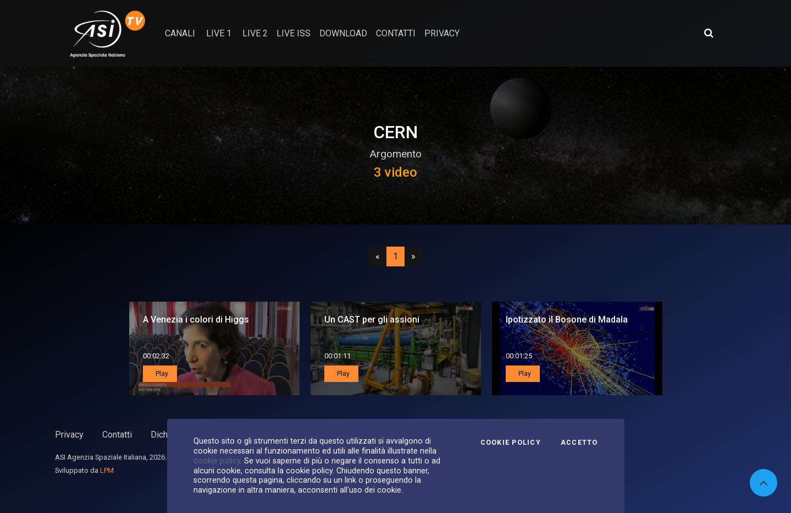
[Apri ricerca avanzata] (708, 33)
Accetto (579, 442)
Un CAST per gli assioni (371, 319)
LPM (107, 470)
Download (343, 33)
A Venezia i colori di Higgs (196, 319)
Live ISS (293, 33)
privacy (442, 33)
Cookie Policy (510, 442)
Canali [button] (180, 33)
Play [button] (161, 374)
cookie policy (216, 460)
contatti (396, 33)
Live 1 (218, 33)
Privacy (69, 434)
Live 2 (255, 33)
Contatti (117, 434)
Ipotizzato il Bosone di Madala (567, 319)
